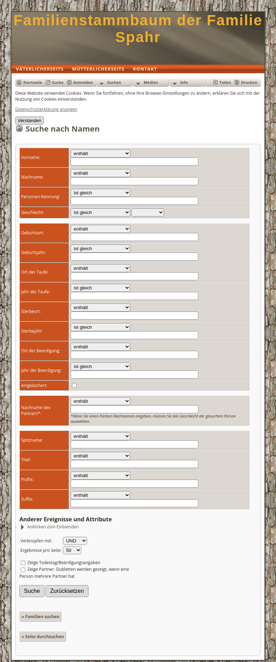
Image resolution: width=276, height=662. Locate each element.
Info (184, 82)
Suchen (114, 82)
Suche (58, 82)
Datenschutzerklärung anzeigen (46, 109)
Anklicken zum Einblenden (49, 527)
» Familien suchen (40, 617)
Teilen (225, 82)
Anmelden (83, 82)
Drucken (249, 82)
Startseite (32, 82)
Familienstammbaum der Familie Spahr (137, 28)
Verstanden (29, 120)
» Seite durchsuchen (42, 637)
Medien (151, 82)
